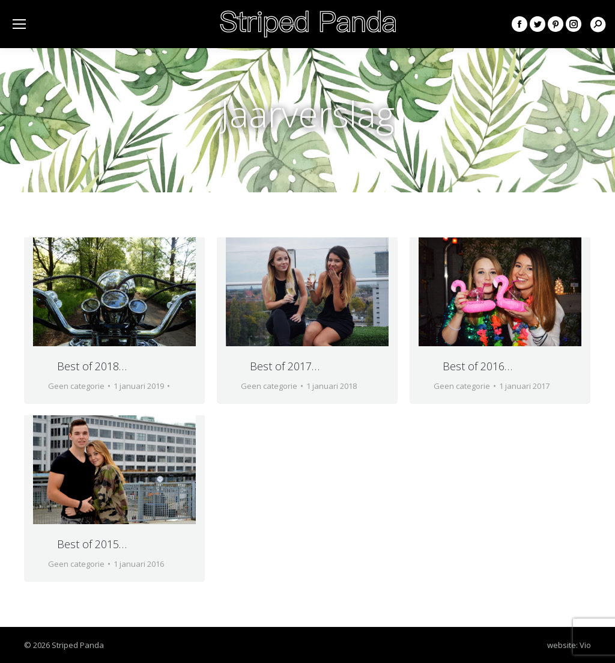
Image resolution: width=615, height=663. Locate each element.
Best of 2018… (92, 366)
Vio (585, 645)
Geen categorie (76, 385)
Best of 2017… (285, 366)
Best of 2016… (477, 366)
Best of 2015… (92, 544)
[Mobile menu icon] (19, 24)
